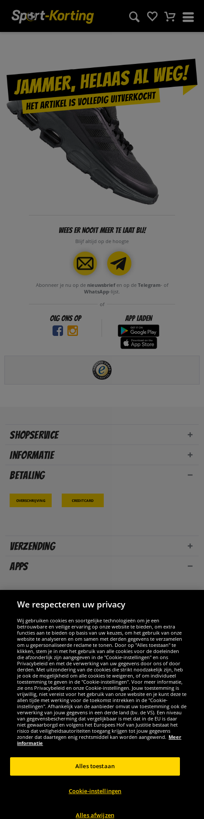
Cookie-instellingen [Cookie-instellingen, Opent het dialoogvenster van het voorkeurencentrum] (95, 798)
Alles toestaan (95, 773)
